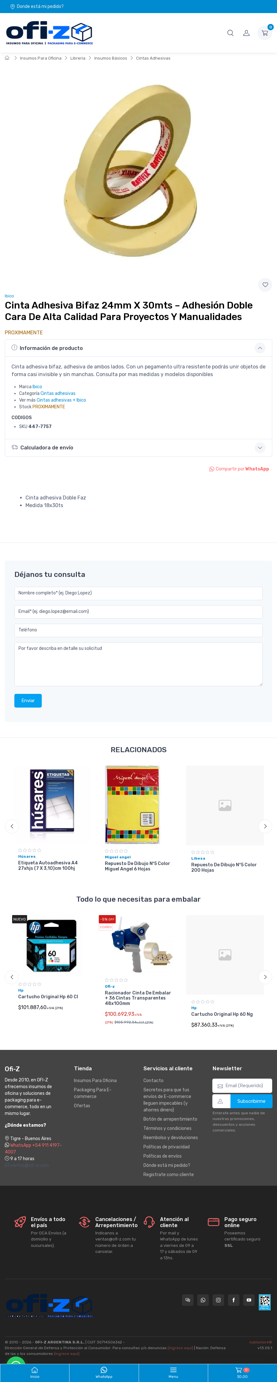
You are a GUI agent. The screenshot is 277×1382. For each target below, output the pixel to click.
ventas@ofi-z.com (27, 1165)
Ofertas (82, 1106)
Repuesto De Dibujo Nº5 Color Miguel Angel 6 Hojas (137, 866)
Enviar (28, 700)
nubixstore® (260, 1342)
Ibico (9, 296)
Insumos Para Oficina (41, 58)
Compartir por (239, 469)
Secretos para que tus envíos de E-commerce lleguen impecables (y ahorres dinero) (167, 1100)
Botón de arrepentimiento (170, 1119)
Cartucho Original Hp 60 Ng (222, 1014)
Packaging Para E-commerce (93, 1093)
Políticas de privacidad (166, 1147)
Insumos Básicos (110, 58)
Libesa (198, 858)
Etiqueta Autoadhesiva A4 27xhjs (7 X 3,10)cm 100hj (48, 865)
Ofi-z (110, 986)
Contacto (153, 1080)
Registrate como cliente (168, 1174)
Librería (77, 58)
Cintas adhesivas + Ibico (61, 400)
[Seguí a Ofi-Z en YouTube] (249, 1300)
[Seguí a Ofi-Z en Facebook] (233, 1300)
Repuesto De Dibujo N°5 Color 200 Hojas (224, 867)
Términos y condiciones (167, 1128)
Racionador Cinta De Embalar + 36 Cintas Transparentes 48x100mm (138, 998)
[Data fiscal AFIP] (264, 1302)
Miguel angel (118, 857)
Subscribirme (251, 1101)
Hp (21, 990)
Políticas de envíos (162, 1156)
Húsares (27, 856)
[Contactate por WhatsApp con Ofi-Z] (203, 1300)
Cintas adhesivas (58, 393)
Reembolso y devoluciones (170, 1137)
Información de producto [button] (47, 348)
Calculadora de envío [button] (42, 447)
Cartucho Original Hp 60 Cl (48, 997)
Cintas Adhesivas (153, 58)
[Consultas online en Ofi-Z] (187, 1300)
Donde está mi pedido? (37, 6)
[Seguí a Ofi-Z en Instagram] (218, 1300)
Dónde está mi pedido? (166, 1165)
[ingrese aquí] (180, 1348)
